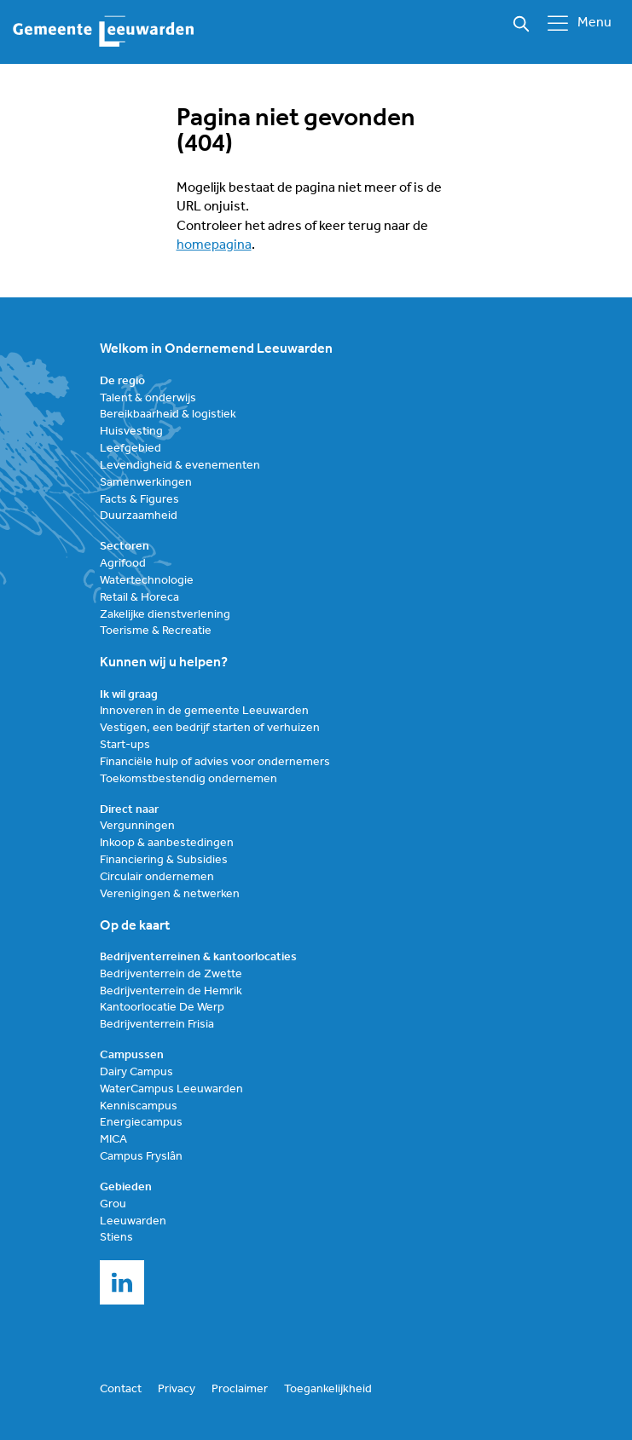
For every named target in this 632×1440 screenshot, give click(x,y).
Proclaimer (240, 1389)
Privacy (176, 1389)
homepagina (214, 245)
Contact (121, 1389)
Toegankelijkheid (328, 1389)
